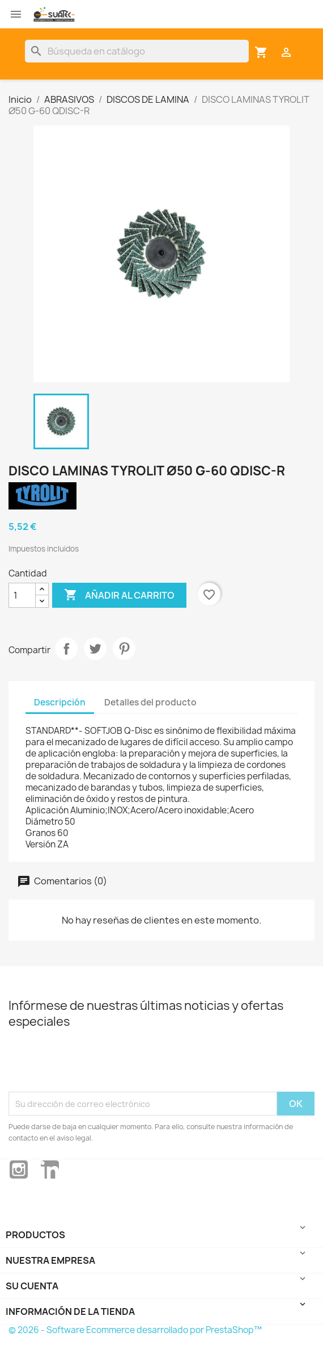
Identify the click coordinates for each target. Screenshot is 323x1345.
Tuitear (95, 648)
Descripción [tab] (60, 702)
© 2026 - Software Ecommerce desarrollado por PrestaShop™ (135, 1330)
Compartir (66, 648)
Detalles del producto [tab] (150, 702)
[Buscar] (137, 51)
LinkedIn (50, 1169)
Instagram (19, 1169)
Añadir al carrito (119, 595)
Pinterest (124, 648)
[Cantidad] (22, 595)
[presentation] (94, 1064)
